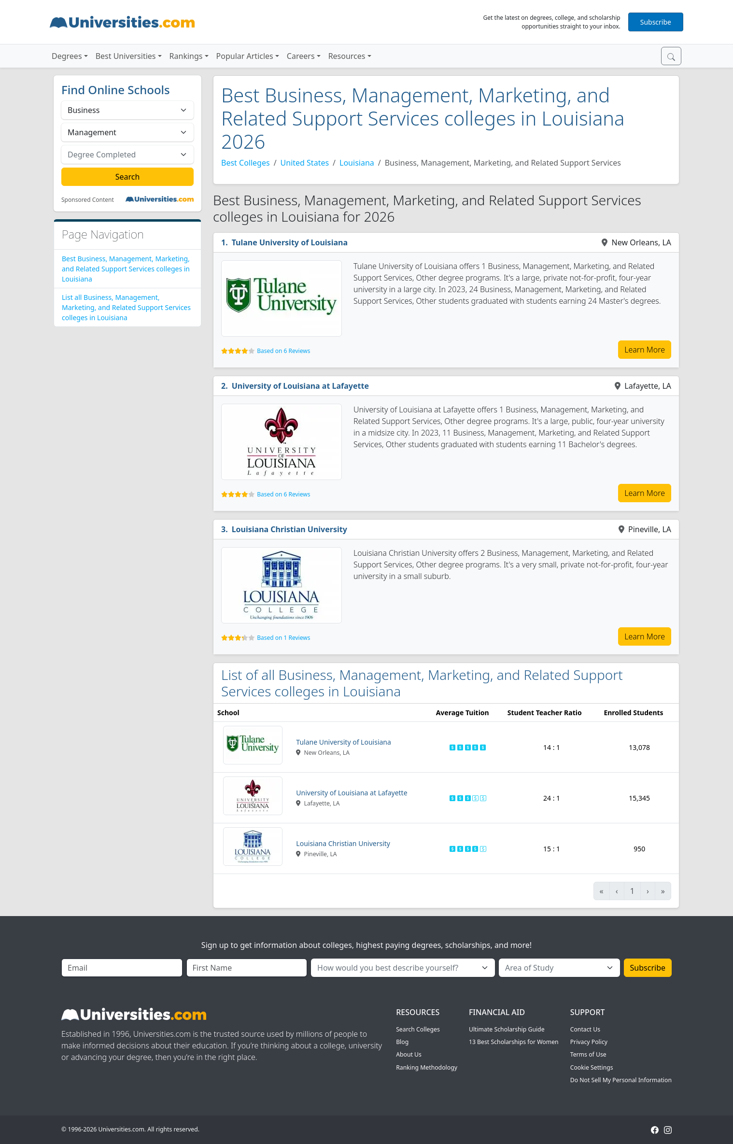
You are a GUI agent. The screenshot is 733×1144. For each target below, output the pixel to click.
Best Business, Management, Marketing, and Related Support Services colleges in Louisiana (126, 268)
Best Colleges (245, 162)
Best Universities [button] (126, 56)
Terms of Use (588, 1054)
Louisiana (356, 162)
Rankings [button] (186, 56)
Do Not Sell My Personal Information (621, 1080)
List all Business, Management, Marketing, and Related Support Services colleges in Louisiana (126, 307)
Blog (402, 1042)
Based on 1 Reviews (283, 638)
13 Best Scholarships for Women (514, 1042)
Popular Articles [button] (244, 56)
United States (305, 162)
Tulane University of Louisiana (290, 242)
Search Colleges (418, 1029)
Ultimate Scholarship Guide (507, 1029)
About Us (409, 1054)
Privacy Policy (588, 1042)
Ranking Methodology (426, 1067)
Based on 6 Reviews (283, 351)
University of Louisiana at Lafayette (300, 386)
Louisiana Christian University (289, 529)
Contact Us (585, 1029)
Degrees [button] (67, 56)
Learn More (644, 349)
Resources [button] (347, 56)
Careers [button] (301, 56)
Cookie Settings (591, 1067)
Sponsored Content (87, 200)
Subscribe (655, 22)
